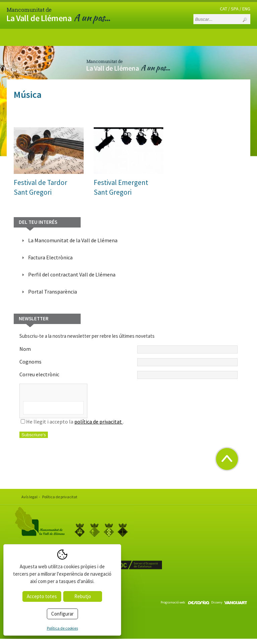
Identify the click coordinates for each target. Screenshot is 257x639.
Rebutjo (82, 596)
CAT (223, 9)
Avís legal (29, 496)
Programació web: (185, 602)
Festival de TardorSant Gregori (40, 187)
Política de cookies (62, 628)
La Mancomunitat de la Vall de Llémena (72, 240)
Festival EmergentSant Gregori (121, 187)
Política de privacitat (59, 496)
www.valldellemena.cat (45, 584)
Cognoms (128, 362)
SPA (235, 9)
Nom (128, 349)
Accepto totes (42, 596)
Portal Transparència (52, 291)
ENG (246, 9)
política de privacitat (98, 421)
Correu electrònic (128, 375)
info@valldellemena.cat (45, 593)
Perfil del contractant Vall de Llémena (71, 274)
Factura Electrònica (50, 257)
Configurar (62, 614)
